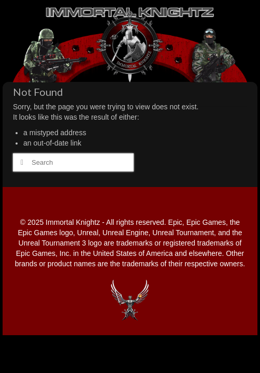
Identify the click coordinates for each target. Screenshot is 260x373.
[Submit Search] (20, 162)
